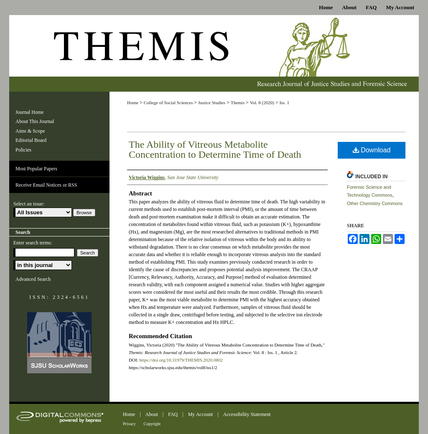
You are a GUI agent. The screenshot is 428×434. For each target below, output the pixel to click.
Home (132, 102)
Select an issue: (28, 204)
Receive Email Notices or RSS (46, 185)
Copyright (152, 423)
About (151, 414)
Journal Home (29, 112)
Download (372, 150)
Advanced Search (33, 279)
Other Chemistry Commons (375, 203)
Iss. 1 (284, 102)
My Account (200, 414)
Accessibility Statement (247, 414)
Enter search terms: (32, 243)
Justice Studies (211, 102)
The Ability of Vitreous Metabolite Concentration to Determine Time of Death (215, 149)
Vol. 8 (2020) (262, 102)
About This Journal (34, 121)
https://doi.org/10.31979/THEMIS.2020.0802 (181, 359)
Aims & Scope (30, 131)
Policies (23, 150)
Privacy (129, 423)
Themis (238, 102)
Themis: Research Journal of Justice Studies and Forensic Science (214, 53)
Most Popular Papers (36, 169)
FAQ (173, 414)
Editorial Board (30, 140)
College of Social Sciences (168, 102)
